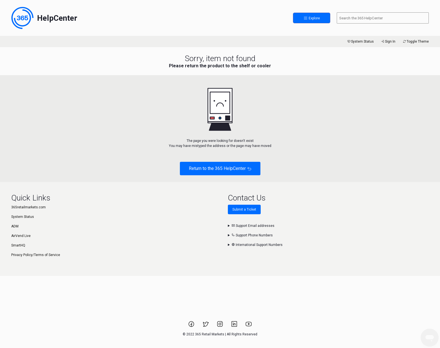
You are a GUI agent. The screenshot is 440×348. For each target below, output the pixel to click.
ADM (15, 226)
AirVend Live (21, 236)
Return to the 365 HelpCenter (220, 168)
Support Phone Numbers (252, 235)
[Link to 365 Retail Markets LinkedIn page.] (235, 326)
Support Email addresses (253, 226)
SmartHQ (18, 245)
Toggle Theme (415, 41)
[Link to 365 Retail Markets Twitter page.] (206, 326)
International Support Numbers (257, 245)
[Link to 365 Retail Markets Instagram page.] (220, 326)
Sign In (388, 41)
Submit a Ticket (244, 209)
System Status (360, 41)
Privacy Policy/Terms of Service (35, 255)
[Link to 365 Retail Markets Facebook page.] (192, 326)
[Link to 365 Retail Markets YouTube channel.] (248, 326)
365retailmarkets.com (28, 207)
